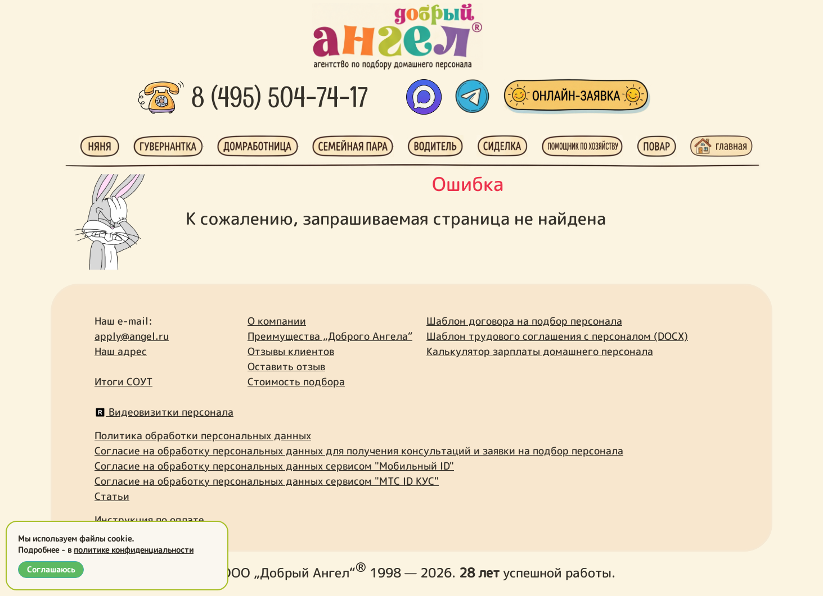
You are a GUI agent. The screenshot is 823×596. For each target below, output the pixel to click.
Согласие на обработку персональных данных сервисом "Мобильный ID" (274, 466)
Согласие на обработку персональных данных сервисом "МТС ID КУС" (267, 481)
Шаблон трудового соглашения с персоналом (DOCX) (557, 336)
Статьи (112, 496)
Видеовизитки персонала (164, 412)
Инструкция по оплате (149, 520)
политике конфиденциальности (134, 549)
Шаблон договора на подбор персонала (524, 321)
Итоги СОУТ (123, 382)
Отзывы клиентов (291, 351)
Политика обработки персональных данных (203, 436)
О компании (277, 321)
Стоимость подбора (296, 382)
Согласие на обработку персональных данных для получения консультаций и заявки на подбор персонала (359, 451)
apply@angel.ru (132, 336)
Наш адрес (121, 351)
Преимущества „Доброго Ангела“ (330, 336)
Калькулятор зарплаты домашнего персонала (539, 351)
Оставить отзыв (286, 367)
